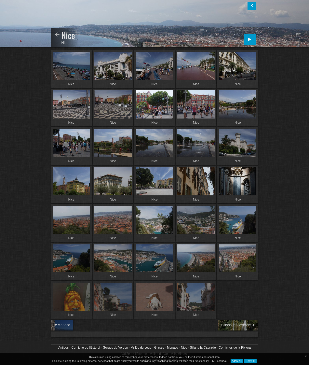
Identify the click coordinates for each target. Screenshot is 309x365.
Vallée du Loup (141, 347)
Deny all (250, 360)
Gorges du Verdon (115, 347)
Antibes (63, 347)
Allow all (237, 360)
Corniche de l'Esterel (86, 347)
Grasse (159, 347)
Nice (184, 347)
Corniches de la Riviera (235, 347)
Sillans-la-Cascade (203, 347)
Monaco (172, 347)
